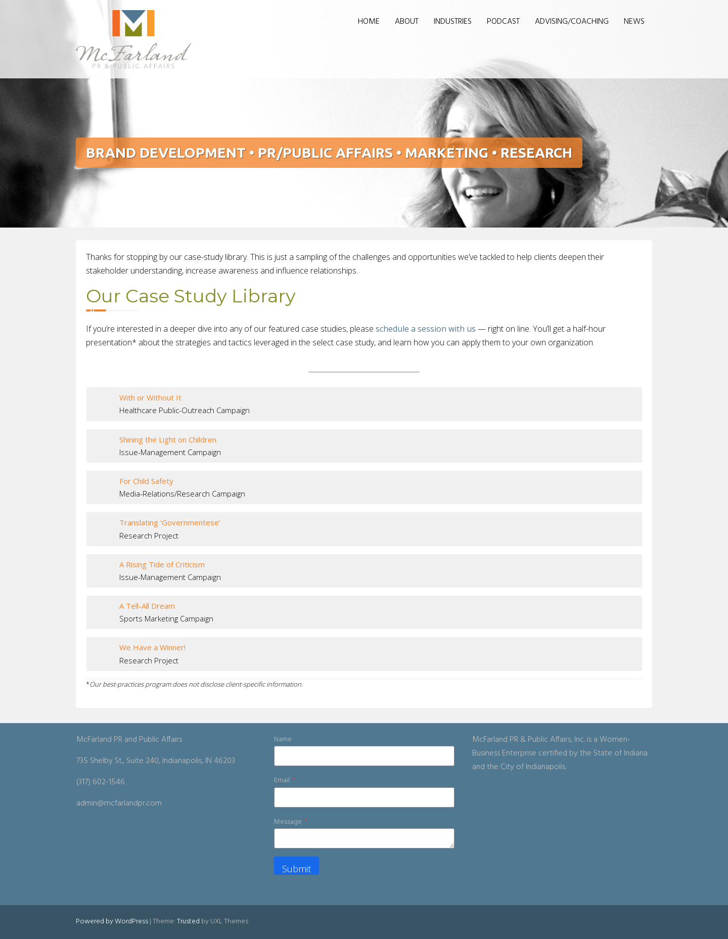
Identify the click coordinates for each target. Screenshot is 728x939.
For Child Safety (146, 481)
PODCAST (503, 21)
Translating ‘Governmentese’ (169, 522)
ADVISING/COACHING (572, 21)
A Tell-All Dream (147, 606)
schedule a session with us (425, 328)
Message (290, 822)
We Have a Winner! (152, 647)
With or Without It (150, 397)
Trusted (188, 921)
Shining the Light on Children (167, 439)
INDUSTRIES (453, 21)
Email (284, 780)
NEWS (634, 21)
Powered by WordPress (112, 921)
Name (283, 739)
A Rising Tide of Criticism (162, 564)
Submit (296, 869)
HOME (369, 21)
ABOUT (407, 21)
